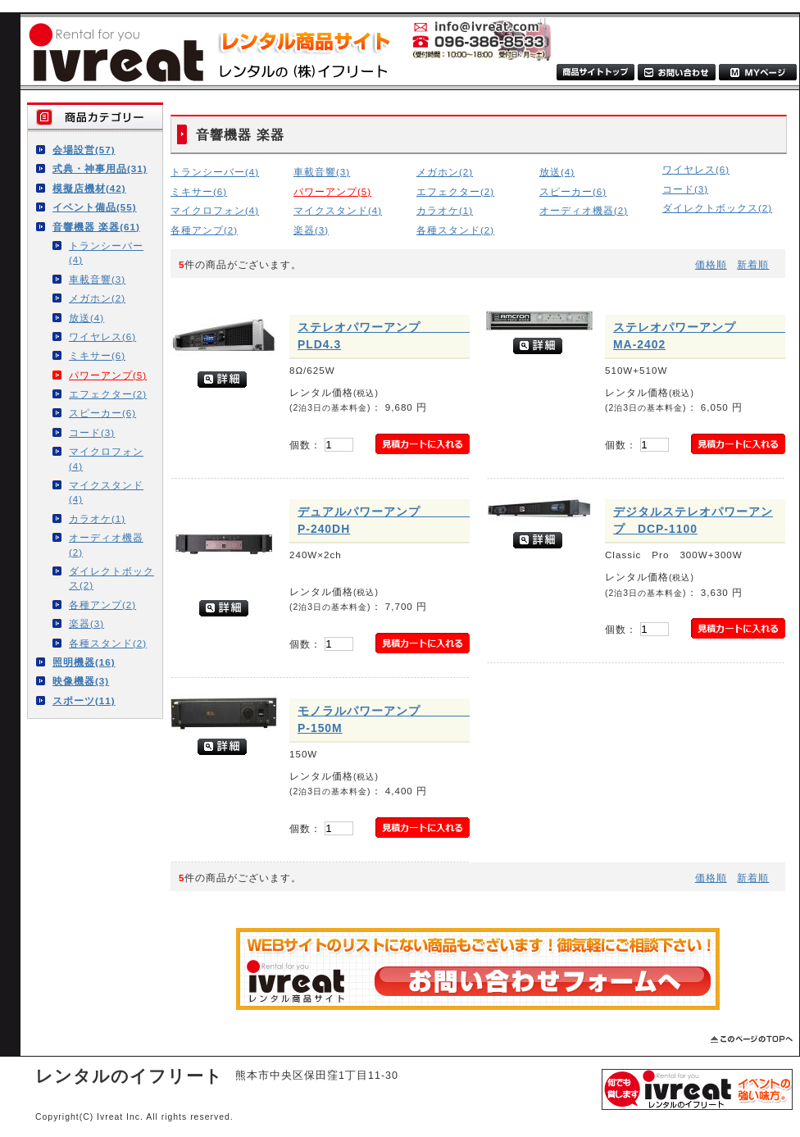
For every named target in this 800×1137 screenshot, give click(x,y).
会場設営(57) (84, 149)
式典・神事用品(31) (100, 168)
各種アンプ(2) (102, 604)
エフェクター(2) (108, 394)
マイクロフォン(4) (106, 458)
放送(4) (86, 317)
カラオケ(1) (97, 518)
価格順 (711, 264)
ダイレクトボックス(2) (111, 578)
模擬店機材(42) (89, 188)
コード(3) (92, 432)
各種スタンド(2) (108, 643)
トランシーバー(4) (106, 252)
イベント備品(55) (94, 207)
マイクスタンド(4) (106, 492)
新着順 (753, 264)
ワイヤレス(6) (102, 336)
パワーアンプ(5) (108, 375)
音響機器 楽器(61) (96, 226)
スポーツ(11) (84, 700)
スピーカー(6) (102, 412)
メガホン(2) (97, 298)
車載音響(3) (97, 279)
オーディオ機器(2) (106, 544)
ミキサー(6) (97, 355)
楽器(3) (86, 623)
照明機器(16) (84, 662)
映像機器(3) (80, 680)
